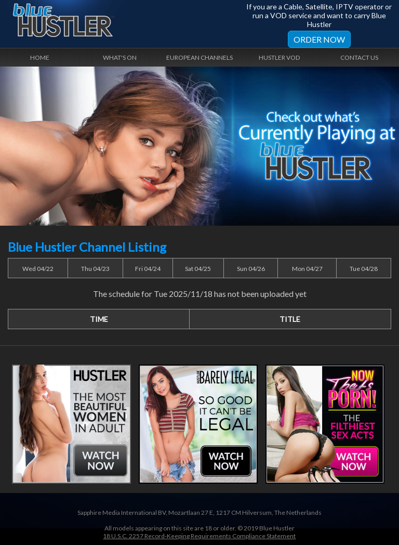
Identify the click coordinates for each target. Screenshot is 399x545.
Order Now (319, 39)
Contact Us (359, 57)
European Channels (199, 57)
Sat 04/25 (198, 268)
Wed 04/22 (38, 268)
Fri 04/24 (148, 268)
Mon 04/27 (307, 268)
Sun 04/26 (251, 268)
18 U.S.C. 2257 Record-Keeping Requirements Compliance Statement (199, 536)
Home (39, 57)
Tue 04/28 (364, 268)
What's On (120, 57)
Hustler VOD (279, 57)
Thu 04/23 (95, 268)
